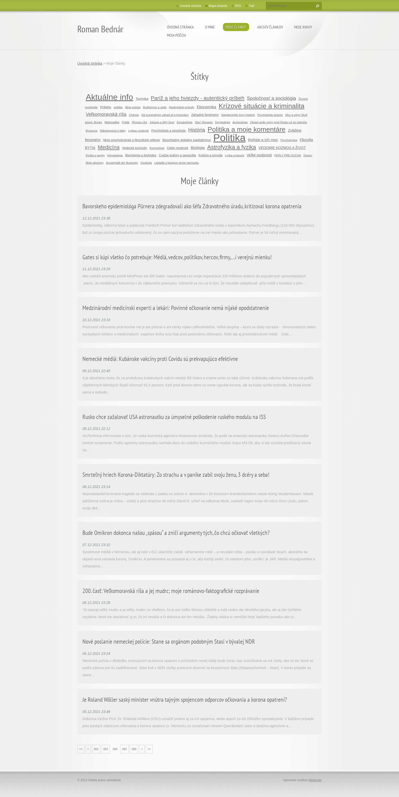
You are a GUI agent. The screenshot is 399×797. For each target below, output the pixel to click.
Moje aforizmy (95, 162)
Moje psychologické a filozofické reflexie (131, 140)
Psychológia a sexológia (168, 130)
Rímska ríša (139, 122)
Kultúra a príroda (210, 155)
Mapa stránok (218, 6)
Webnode (315, 780)
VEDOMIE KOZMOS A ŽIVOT (282, 148)
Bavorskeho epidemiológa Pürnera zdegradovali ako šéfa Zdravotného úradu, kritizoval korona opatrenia (192, 206)
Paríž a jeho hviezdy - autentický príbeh (198, 98)
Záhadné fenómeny (205, 115)
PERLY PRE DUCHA (287, 155)
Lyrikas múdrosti (138, 130)
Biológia (198, 147)
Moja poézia (176, 35)
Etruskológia (184, 122)
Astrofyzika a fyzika (231, 147)
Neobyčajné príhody (181, 107)
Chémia (134, 114)
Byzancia (91, 130)
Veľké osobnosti (259, 155)
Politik (126, 122)
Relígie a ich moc (263, 140)
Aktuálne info (109, 97)
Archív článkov (270, 27)
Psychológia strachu (270, 114)
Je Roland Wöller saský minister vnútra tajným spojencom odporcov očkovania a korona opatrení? (184, 700)
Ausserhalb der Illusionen (122, 162)
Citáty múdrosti (177, 148)
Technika (142, 99)
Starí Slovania (204, 122)
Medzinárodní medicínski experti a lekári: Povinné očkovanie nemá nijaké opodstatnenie (175, 308)
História (196, 130)
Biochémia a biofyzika (140, 155)
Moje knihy (303, 27)
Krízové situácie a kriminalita (261, 106)
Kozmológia (156, 148)
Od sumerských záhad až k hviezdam (165, 114)
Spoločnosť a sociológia (271, 98)
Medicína (108, 147)
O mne (210, 27)
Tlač (251, 6)
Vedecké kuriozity (134, 148)
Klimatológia (115, 155)
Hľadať (317, 6)
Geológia (146, 162)
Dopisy (308, 155)
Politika (229, 137)
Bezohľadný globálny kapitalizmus (187, 140)
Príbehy (105, 107)
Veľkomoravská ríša (106, 114)
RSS (238, 6)
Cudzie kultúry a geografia (177, 155)
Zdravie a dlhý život (162, 122)
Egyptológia (222, 122)
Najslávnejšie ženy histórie (238, 114)
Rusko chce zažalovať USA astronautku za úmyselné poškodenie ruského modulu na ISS (174, 417)
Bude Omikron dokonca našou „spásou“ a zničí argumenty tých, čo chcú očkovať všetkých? (176, 533)
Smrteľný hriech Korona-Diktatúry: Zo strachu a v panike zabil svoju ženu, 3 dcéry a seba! (175, 475)
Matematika (112, 122)
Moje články (236, 27)
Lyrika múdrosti (234, 155)
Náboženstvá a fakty (112, 130)
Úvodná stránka (180, 27)
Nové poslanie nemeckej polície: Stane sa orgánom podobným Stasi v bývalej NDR (168, 641)
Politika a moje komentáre (247, 129)
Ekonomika (206, 107)
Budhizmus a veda (154, 107)
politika (118, 107)
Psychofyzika (289, 140)
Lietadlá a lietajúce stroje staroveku (176, 162)
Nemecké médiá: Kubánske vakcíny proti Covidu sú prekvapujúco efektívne (160, 359)
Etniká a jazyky (95, 155)
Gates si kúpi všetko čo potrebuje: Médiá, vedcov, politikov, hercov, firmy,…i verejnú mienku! (177, 257)
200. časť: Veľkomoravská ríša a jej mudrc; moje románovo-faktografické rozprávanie (170, 591)
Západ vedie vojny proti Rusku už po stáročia (278, 122)
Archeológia (240, 122)
